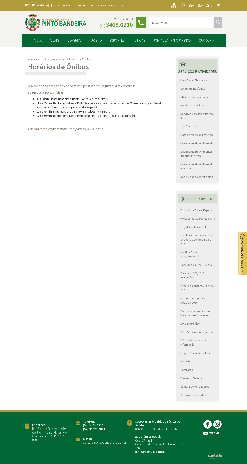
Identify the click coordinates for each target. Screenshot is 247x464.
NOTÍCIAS (138, 40)
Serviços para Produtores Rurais (196, 116)
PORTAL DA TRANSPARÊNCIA (172, 40)
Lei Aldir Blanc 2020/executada (190, 254)
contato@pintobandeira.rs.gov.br (104, 442)
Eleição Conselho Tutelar (195, 353)
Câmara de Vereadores (194, 386)
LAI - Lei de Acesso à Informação (193, 342)
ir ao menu (80, 5)
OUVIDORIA (206, 40)
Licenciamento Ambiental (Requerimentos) (196, 153)
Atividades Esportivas (194, 97)
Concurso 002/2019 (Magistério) (192, 275)
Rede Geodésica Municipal (197, 176)
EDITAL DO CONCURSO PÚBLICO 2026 (194, 300)
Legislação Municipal (193, 227)
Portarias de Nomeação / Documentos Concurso (195, 313)
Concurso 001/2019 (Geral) (196, 264)
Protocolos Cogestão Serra (197, 218)
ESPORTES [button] (117, 40)
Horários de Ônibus (192, 105)
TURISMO (95, 40)
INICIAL (37, 40)
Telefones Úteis (190, 126)
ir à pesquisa (98, 5)
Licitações (186, 361)
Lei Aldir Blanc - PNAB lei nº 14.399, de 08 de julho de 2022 (196, 239)
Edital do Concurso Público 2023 (197, 288)
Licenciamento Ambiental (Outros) (196, 166)
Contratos (186, 369)
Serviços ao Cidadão (193, 395)
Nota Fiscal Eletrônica (193, 80)
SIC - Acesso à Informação (196, 332)
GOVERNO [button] (74, 40)
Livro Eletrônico (190, 323)
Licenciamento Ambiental (196, 143)
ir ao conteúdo (62, 5)
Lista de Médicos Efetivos (196, 134)
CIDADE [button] (55, 40)
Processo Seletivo (192, 378)
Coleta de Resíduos (192, 88)
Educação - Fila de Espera (196, 210)
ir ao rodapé (116, 5)
